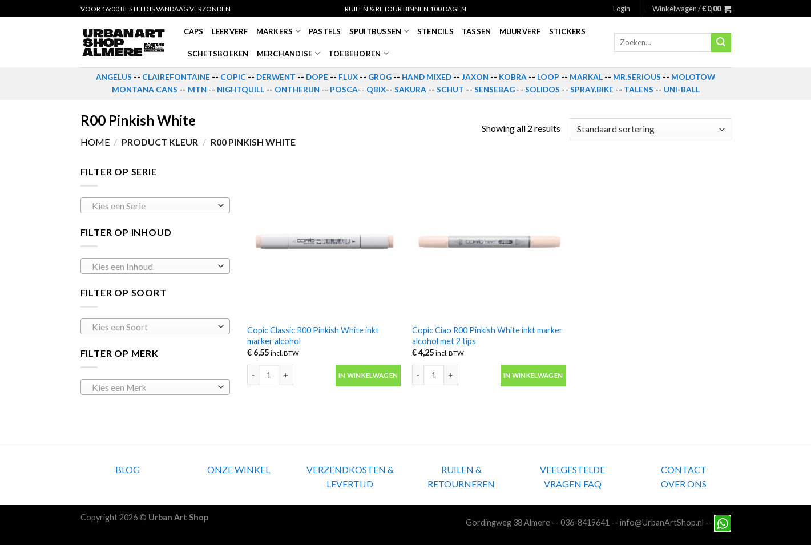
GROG (380, 77)
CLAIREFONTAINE (176, 77)
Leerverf (230, 31)
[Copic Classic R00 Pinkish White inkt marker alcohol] (324, 241)
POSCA (344, 89)
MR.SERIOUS (637, 77)
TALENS (638, 89)
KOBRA (513, 77)
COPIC (233, 77)
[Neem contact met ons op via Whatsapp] (722, 522)
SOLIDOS (542, 89)
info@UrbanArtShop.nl (662, 522)
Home (95, 141)
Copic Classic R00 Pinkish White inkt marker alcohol (313, 335)
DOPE (317, 77)
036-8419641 (585, 522)
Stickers (567, 31)
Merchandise (288, 53)
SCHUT (450, 89)
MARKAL (586, 77)
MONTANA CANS (144, 89)
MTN (197, 89)
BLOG (127, 469)
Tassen (476, 31)
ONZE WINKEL (238, 469)
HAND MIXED (426, 77)
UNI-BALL (682, 89)
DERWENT (276, 77)
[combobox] (155, 205)
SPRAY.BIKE (592, 89)
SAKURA (410, 89)
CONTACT (684, 469)
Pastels (325, 31)
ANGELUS (114, 77)
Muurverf (520, 31)
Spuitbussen (379, 31)
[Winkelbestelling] (650, 129)
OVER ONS (684, 483)
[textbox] (152, 206)
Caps (194, 31)
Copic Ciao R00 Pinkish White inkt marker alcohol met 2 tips (487, 335)
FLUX (348, 77)
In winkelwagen (368, 375)
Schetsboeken (218, 53)
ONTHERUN (297, 89)
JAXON (475, 77)
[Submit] (721, 43)
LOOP (548, 77)
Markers (278, 31)
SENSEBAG (494, 89)
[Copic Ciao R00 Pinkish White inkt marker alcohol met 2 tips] (489, 241)
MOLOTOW (693, 77)
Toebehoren (358, 53)
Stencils (435, 31)
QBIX (376, 89)
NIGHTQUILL (240, 89)
